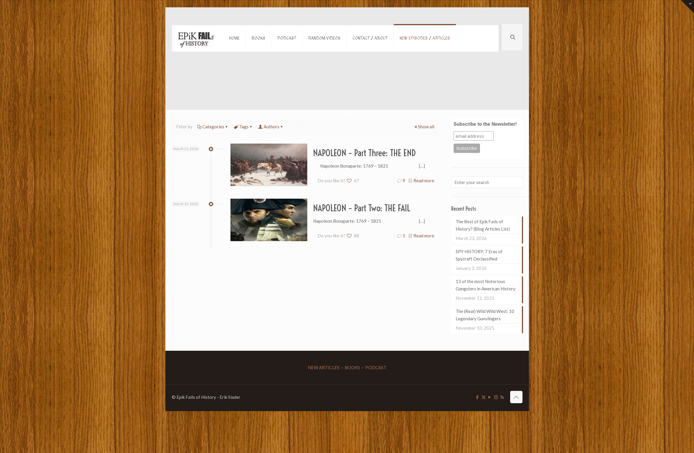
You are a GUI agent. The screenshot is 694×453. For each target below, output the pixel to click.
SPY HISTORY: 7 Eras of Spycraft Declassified (479, 255)
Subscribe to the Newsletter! (485, 124)
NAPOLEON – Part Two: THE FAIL (361, 208)
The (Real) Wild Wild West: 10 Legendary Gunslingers (485, 315)
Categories (213, 126)
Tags (243, 126)
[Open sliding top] (687, 6)
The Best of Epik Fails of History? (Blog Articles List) (483, 225)
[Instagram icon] (496, 397)
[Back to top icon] (516, 397)
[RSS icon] (502, 397)
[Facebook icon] (477, 397)
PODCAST (375, 367)
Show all (424, 126)
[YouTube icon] (490, 397)
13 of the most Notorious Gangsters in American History (485, 285)
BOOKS (352, 367)
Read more (423, 180)
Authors (271, 126)
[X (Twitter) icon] (483, 397)
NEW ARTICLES (324, 367)
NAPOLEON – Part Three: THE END (364, 153)
